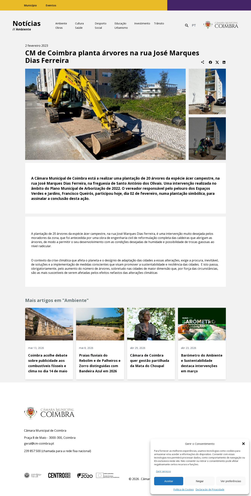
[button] (243, 444)
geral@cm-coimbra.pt (39, 443)
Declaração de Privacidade (210, 489)
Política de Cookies (183, 489)
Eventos (51, 5)
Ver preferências (231, 481)
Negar (200, 481)
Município (30, 5)
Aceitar (168, 481)
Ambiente (23, 29)
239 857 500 (32, 451)
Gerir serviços (163, 471)
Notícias (27, 23)
